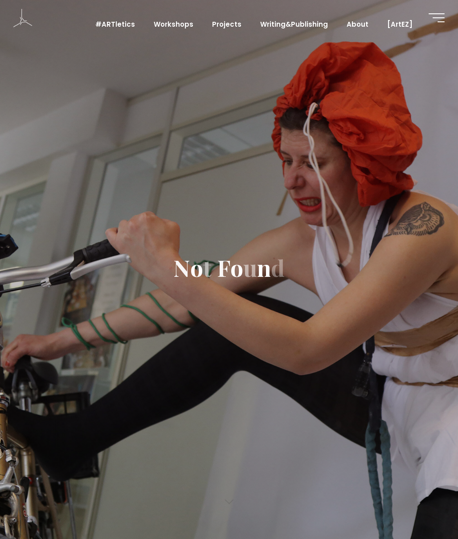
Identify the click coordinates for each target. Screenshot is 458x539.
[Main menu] (437, 17)
